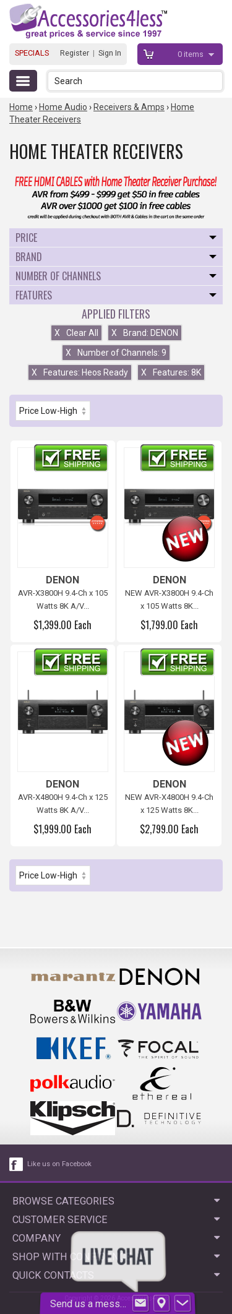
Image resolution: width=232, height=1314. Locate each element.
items (191, 54)
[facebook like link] (16, 1164)
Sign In (109, 53)
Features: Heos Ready (80, 372)
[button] (214, 80)
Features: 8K (171, 372)
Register (74, 53)
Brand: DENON (144, 333)
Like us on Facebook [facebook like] (59, 1164)
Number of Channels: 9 (116, 353)
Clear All (76, 333)
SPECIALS (32, 53)
